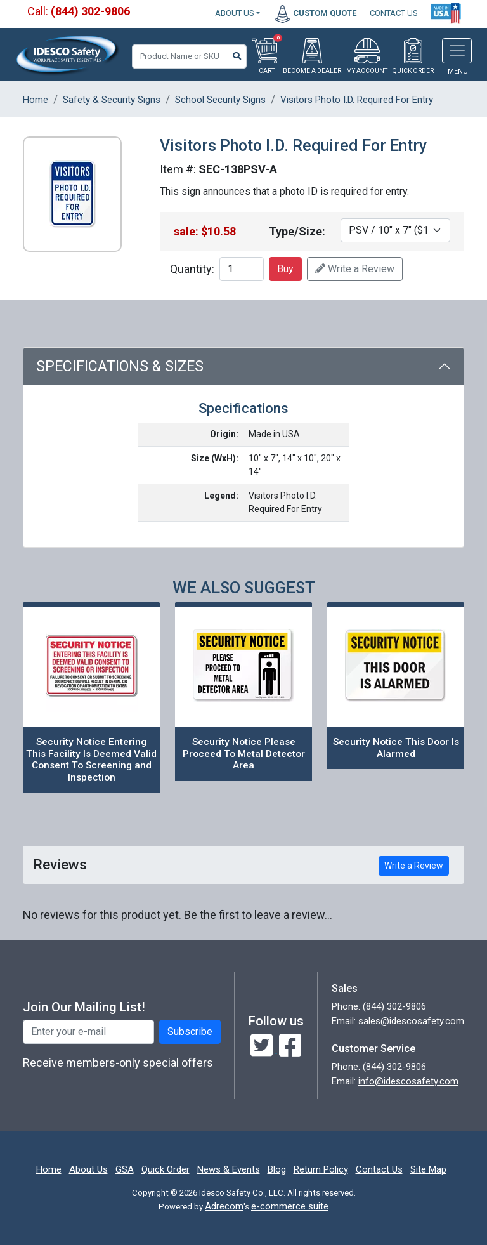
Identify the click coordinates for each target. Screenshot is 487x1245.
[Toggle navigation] (457, 50)
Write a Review (354, 269)
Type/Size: (297, 231)
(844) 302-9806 (90, 11)
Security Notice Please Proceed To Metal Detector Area (244, 753)
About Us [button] (234, 13)
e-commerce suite (289, 1206)
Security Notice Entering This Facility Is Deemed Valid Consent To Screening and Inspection (91, 759)
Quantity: (192, 268)
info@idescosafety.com (408, 1081)
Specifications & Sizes (120, 366)
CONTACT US (394, 13)
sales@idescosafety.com (411, 1021)
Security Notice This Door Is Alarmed (396, 748)
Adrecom (224, 1206)
